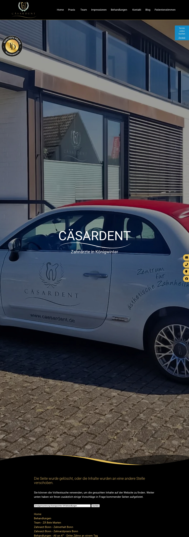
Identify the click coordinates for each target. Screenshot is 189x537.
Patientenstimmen (165, 9)
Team (83, 9)
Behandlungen (119, 9)
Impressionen (99, 9)
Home (60, 9)
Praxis (71, 9)
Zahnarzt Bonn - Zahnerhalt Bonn (53, 527)
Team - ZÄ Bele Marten (47, 522)
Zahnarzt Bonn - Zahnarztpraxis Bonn (56, 531)
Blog (147, 9)
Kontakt (136, 9)
